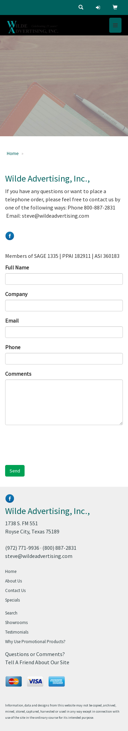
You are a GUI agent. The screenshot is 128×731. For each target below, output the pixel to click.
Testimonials (16, 632)
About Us (13, 581)
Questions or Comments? (35, 654)
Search (11, 613)
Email (12, 320)
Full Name (17, 267)
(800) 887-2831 (59, 547)
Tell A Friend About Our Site (37, 662)
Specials (12, 600)
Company (16, 294)
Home (13, 153)
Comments (18, 373)
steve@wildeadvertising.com (38, 556)
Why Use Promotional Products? (35, 641)
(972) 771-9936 (22, 547)
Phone (12, 347)
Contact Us (15, 590)
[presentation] (57, 443)
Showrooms (16, 622)
